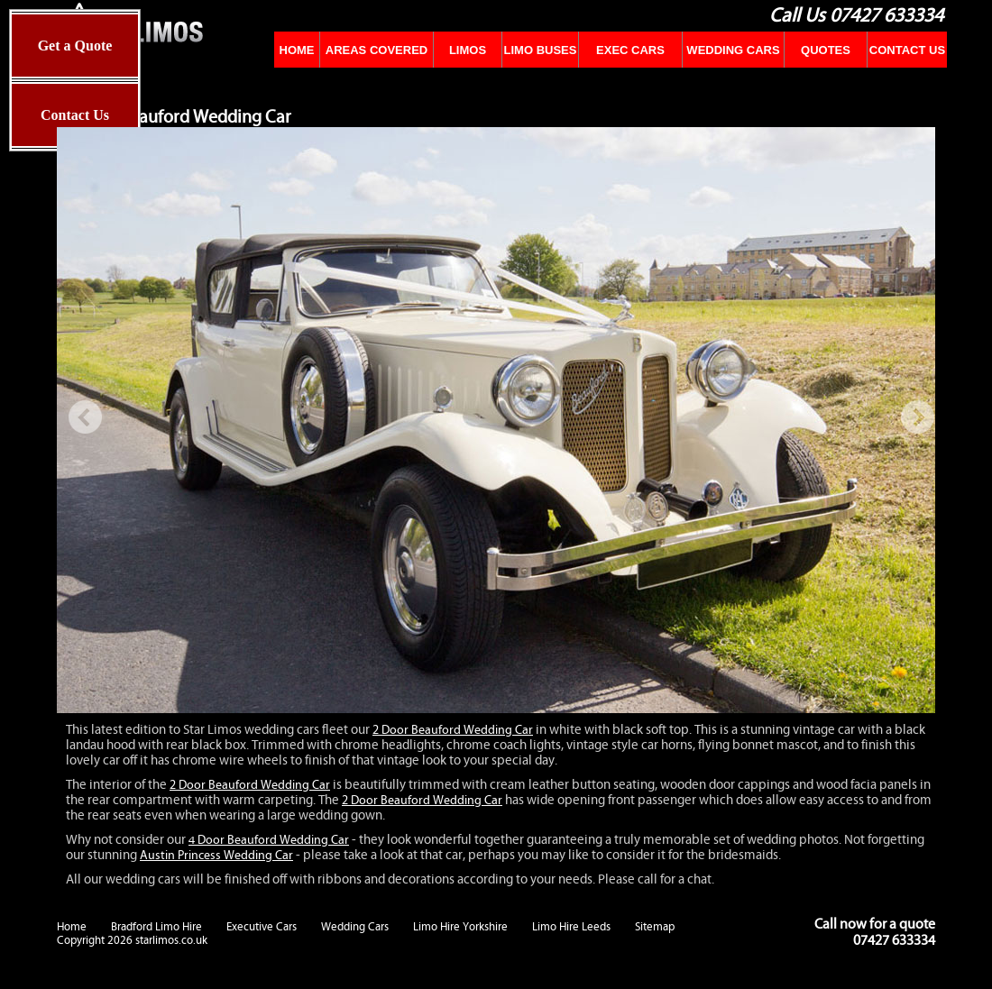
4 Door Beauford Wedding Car (268, 840)
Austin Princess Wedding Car (216, 855)
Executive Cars (261, 926)
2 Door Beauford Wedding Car (452, 730)
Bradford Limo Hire (156, 926)
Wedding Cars (355, 926)
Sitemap (655, 926)
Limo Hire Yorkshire (460, 926)
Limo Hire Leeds (571, 926)
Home (72, 926)
